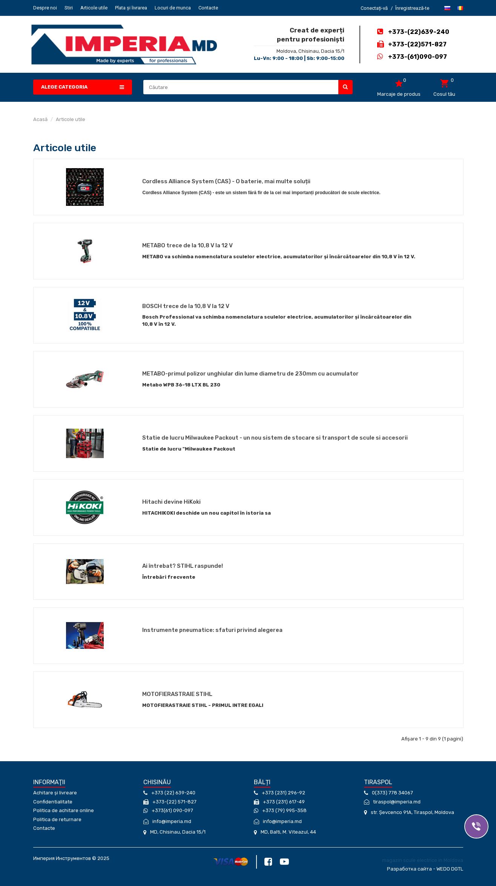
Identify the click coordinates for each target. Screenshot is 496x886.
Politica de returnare (57, 819)
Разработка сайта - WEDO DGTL (425, 869)
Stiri (68, 8)
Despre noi (45, 8)
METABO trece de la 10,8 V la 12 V (187, 245)
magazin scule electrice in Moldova (422, 860)
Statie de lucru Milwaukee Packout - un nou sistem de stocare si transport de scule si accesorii (275, 437)
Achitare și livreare (55, 793)
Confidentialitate (52, 802)
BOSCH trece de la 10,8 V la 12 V (185, 306)
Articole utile (93, 8)
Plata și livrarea (131, 8)
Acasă (40, 119)
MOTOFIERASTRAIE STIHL (177, 694)
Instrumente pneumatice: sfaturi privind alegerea (212, 630)
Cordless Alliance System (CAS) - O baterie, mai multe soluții (226, 181)
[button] (82, 87)
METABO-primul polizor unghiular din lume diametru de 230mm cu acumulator (250, 373)
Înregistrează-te (412, 8)
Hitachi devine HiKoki (171, 501)
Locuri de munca (173, 8)
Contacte (208, 8)
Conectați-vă (374, 8)
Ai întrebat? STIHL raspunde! (182, 566)
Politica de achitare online (63, 810)
